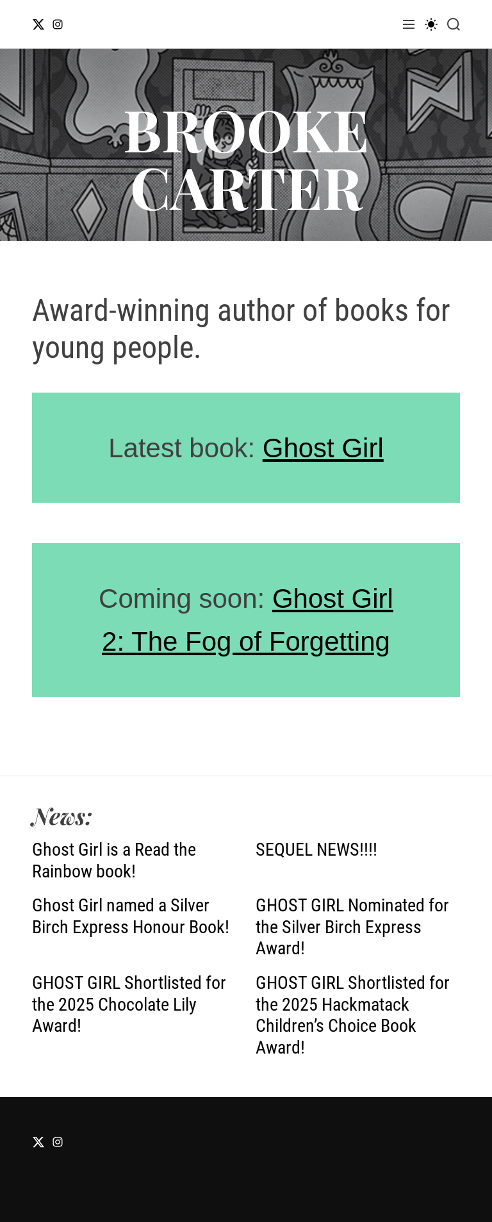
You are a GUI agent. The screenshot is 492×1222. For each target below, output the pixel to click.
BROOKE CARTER (246, 157)
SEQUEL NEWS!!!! (316, 849)
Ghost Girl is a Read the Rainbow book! (114, 860)
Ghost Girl (323, 448)
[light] (431, 24)
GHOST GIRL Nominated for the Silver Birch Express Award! (352, 927)
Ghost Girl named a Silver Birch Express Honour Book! (130, 916)
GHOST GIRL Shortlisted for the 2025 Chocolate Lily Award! (129, 1004)
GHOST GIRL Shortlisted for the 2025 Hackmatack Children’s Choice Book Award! (353, 1015)
